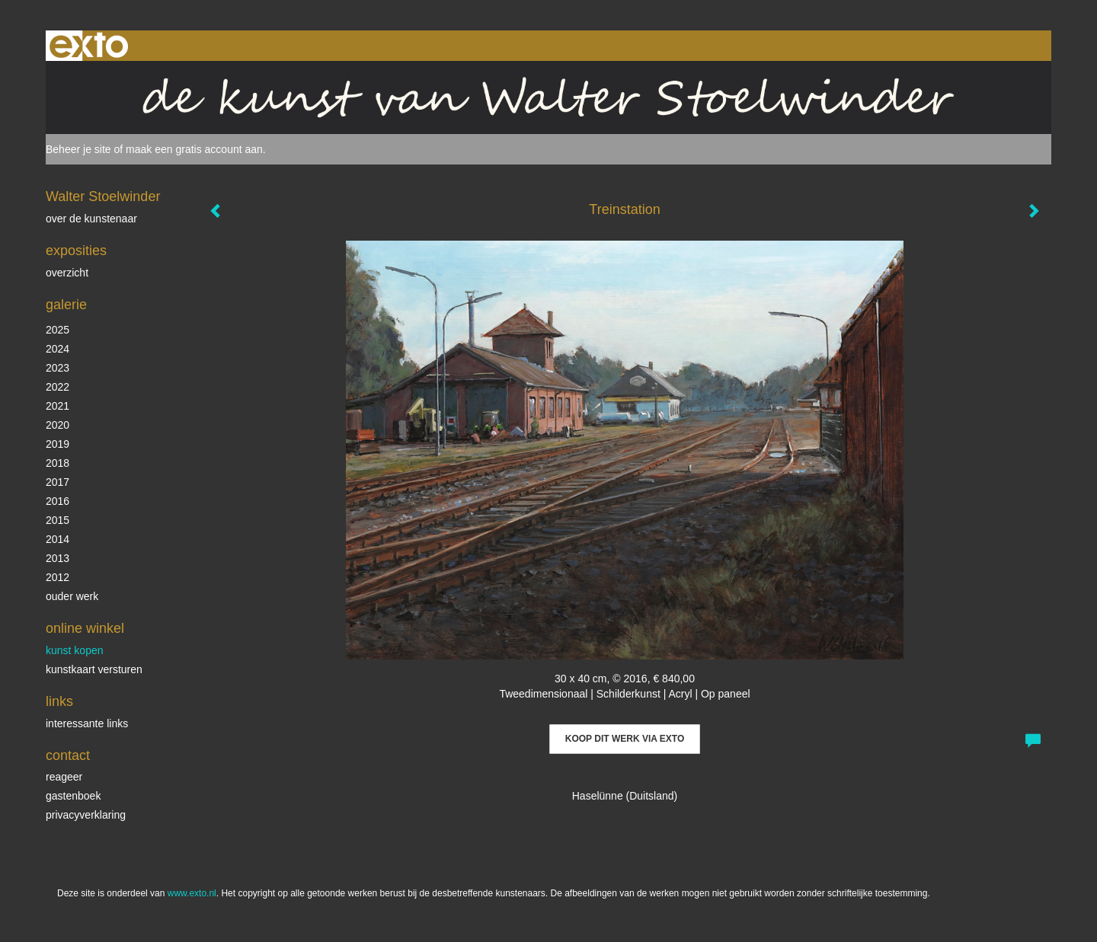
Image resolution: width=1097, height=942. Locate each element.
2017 (57, 482)
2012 (57, 577)
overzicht (67, 273)
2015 (57, 520)
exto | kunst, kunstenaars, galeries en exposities (89, 45)
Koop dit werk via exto (624, 738)
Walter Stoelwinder (103, 196)
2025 (57, 330)
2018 (57, 463)
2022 (57, 387)
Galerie (66, 304)
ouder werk (72, 596)
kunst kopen (75, 650)
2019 (57, 444)
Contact (68, 755)
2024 (57, 349)
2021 (57, 406)
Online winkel (85, 628)
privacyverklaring (86, 815)
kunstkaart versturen (94, 669)
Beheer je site (78, 149)
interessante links (87, 723)
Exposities (76, 250)
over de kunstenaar (91, 218)
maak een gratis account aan (194, 149)
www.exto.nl (192, 893)
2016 (57, 501)
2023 (57, 368)
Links (59, 701)
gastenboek (73, 796)
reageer (64, 777)
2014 (57, 539)
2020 (57, 425)
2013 (57, 558)
